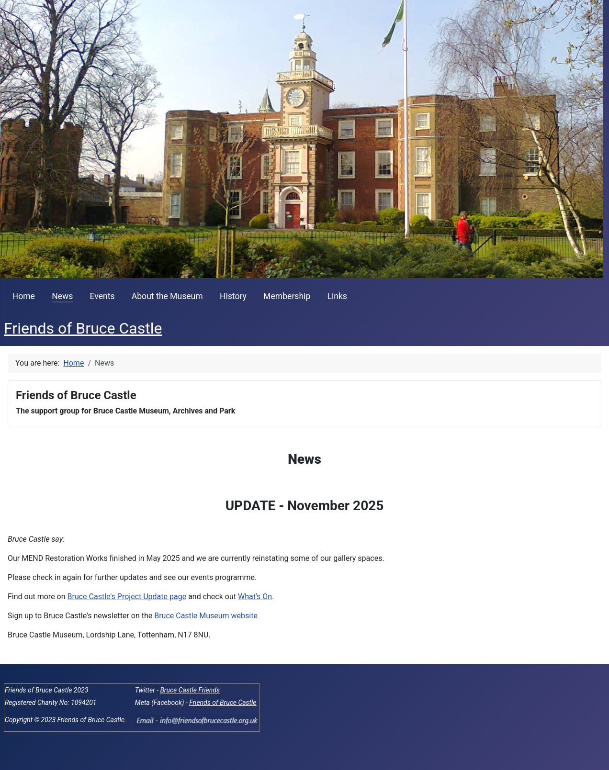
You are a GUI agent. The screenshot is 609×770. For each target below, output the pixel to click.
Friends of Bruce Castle (222, 702)
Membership (286, 296)
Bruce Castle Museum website (206, 615)
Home (23, 296)
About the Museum (167, 296)
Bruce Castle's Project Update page (127, 596)
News (62, 296)
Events (102, 296)
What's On (255, 596)
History (233, 296)
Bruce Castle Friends (190, 690)
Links (337, 296)
